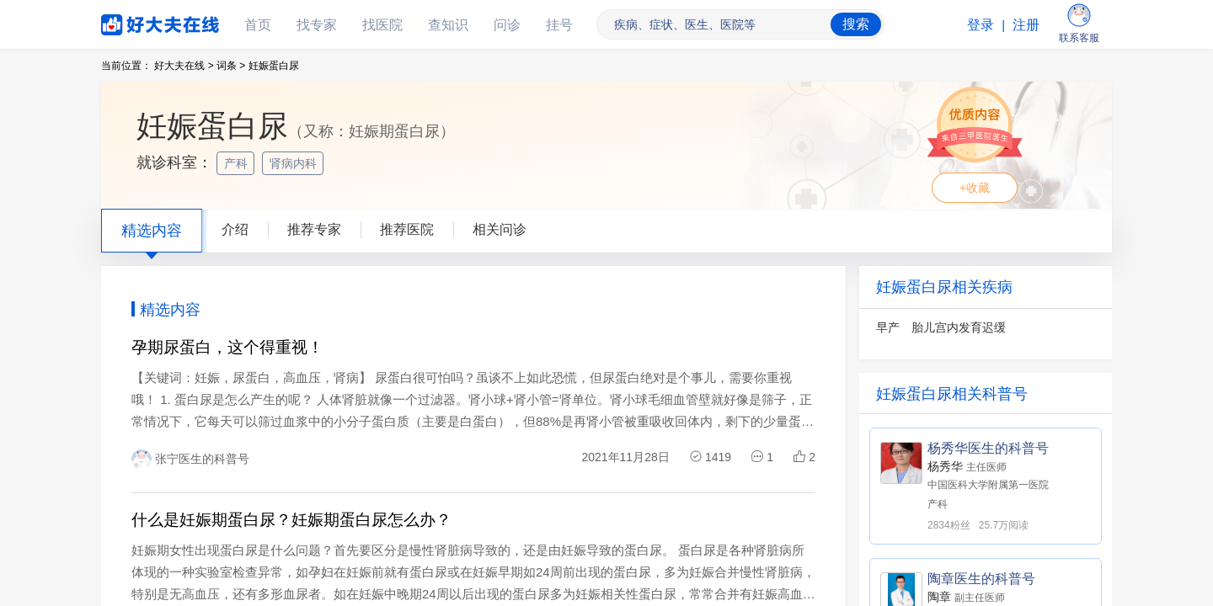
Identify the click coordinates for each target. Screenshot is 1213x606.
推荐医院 (407, 229)
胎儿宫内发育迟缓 (958, 327)
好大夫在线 (134, 21)
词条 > (230, 66)
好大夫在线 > (183, 66)
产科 (237, 163)
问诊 (507, 25)
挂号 (559, 25)
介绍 (235, 229)
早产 (888, 327)
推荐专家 (314, 229)
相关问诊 (499, 229)
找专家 (317, 25)
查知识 (448, 25)
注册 (1026, 25)
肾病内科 (295, 163)
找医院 (382, 25)
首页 (257, 25)
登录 (980, 25)
